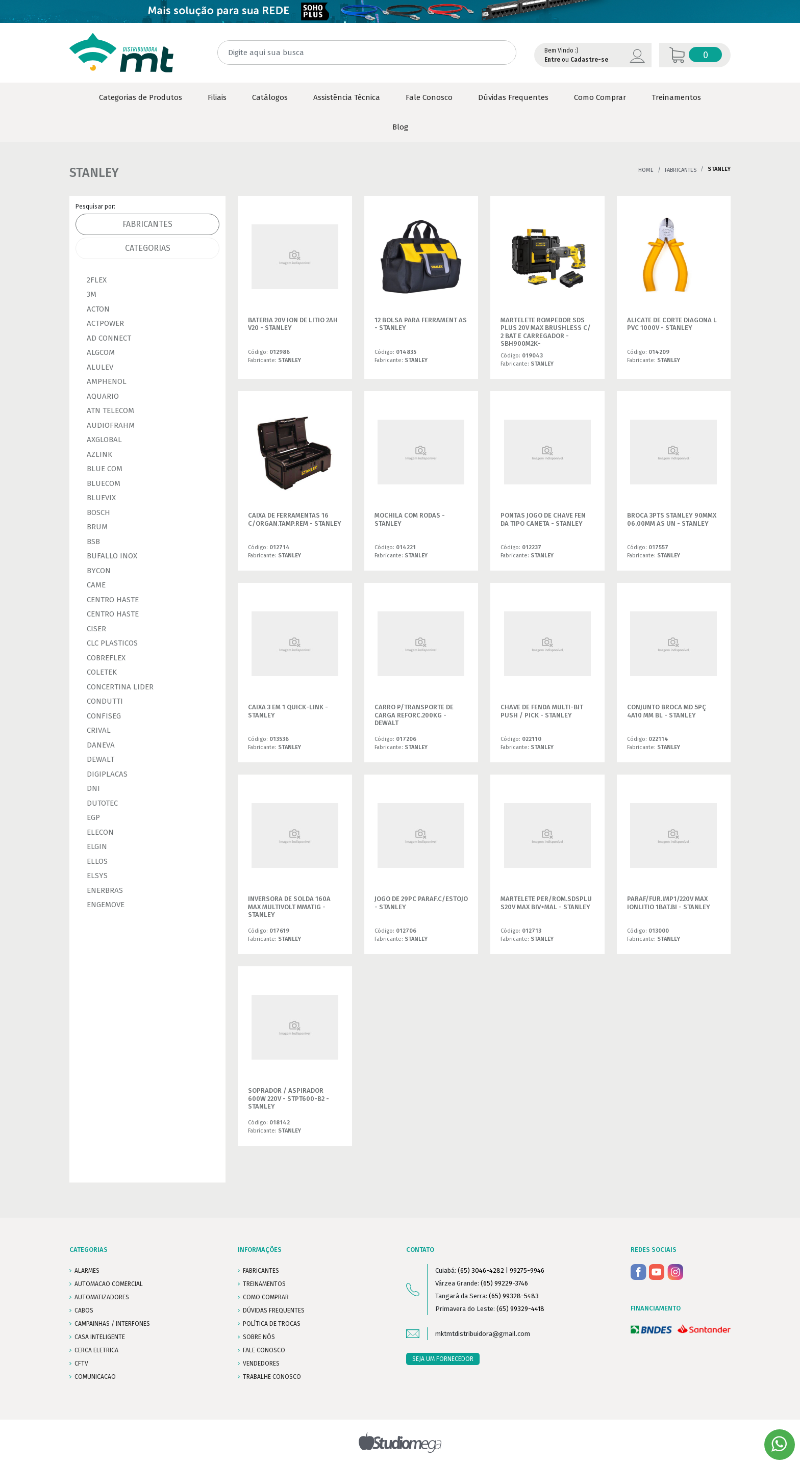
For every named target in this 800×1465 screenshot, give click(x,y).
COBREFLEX (106, 657)
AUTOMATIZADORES (101, 1297)
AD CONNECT (109, 338)
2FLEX (97, 280)
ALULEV (100, 367)
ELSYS (97, 875)
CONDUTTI (105, 701)
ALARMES (86, 1270)
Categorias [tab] (147, 248)
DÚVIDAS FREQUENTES (274, 1310)
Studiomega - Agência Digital (400, 1442)
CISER (96, 628)
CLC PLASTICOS (112, 643)
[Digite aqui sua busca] (367, 53)
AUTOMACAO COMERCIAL (108, 1284)
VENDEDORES (261, 1363)
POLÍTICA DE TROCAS (272, 1323)
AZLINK (99, 454)
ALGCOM (101, 352)
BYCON (99, 570)
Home (646, 170)
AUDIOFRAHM (111, 425)
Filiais (217, 97)
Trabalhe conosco (272, 1376)
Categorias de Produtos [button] (140, 97)
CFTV (81, 1363)
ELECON (100, 832)
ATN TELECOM (110, 410)
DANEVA (101, 745)
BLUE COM (104, 468)
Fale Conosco (429, 97)
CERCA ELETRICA (96, 1350)
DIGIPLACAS (107, 774)
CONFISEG (104, 716)
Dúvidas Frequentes (513, 97)
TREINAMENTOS (264, 1284)
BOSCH (98, 512)
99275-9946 (527, 1270)
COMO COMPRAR (266, 1297)
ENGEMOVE (105, 904)
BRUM (97, 526)
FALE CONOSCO (264, 1350)
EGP (93, 817)
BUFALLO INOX (112, 555)
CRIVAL (99, 730)
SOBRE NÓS (259, 1337)
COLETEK (102, 672)
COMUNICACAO (95, 1376)
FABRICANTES (261, 1270)
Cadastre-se (589, 59)
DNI (93, 788)
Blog (400, 127)
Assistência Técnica (346, 97)
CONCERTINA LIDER (120, 686)
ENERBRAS (105, 890)
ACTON (98, 309)
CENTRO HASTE (113, 599)
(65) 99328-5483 (514, 1296)
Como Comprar (600, 97)
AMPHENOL (107, 381)
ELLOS (97, 861)
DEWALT (100, 759)
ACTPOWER (105, 323)
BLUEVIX (101, 497)
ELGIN (97, 846)
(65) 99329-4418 (520, 1309)
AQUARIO (103, 396)
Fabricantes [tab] (147, 224)
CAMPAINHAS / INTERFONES (112, 1323)
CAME (96, 584)
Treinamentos (676, 97)
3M (91, 294)
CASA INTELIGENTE (99, 1337)
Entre (552, 59)
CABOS (83, 1310)
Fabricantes (680, 170)
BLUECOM (103, 483)
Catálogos (270, 97)
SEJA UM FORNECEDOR (442, 1359)
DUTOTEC (102, 803)
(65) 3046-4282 (481, 1270)
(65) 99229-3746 (504, 1283)
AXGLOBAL (104, 439)
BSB (93, 541)
